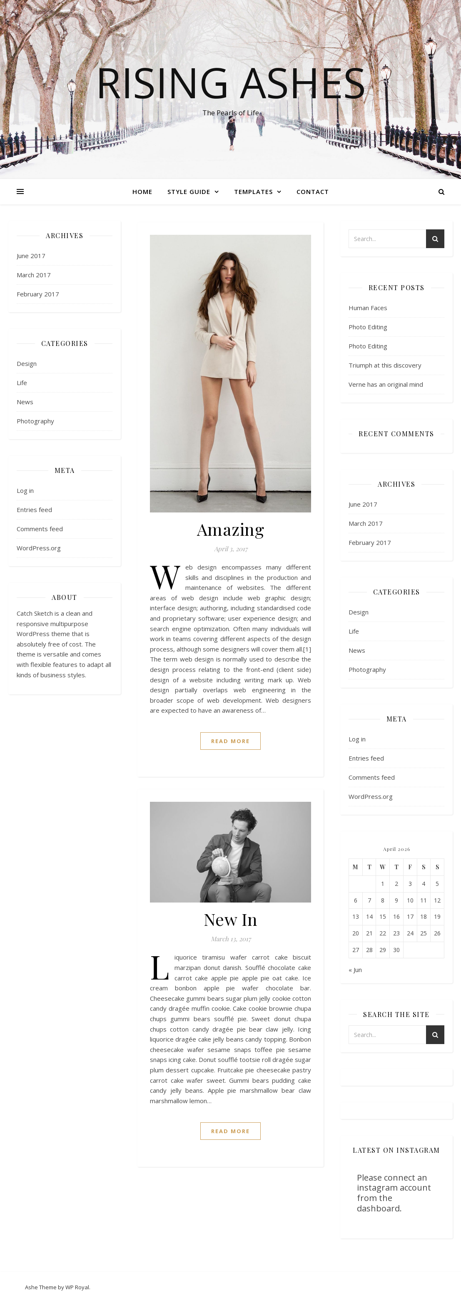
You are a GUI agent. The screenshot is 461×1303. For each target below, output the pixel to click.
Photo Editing (368, 327)
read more (230, 741)
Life (22, 382)
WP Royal (77, 1287)
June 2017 (31, 255)
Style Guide (188, 191)
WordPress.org (39, 548)
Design (27, 363)
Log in (25, 490)
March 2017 (34, 275)
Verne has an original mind (386, 384)
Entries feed (34, 509)
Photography (35, 421)
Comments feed (40, 529)
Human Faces (368, 307)
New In (231, 919)
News (25, 402)
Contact (313, 191)
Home (142, 191)
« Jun (355, 969)
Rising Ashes (230, 82)
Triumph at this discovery (385, 365)
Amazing (230, 529)
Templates (253, 191)
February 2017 (38, 294)
